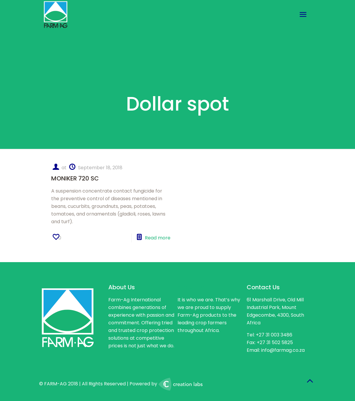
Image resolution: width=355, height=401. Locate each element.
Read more (157, 237)
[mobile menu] (303, 15)
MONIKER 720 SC (75, 178)
